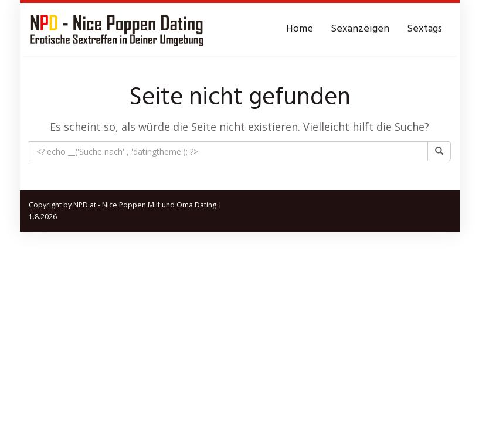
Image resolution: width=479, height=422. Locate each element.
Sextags (424, 29)
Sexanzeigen (360, 29)
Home (299, 29)
